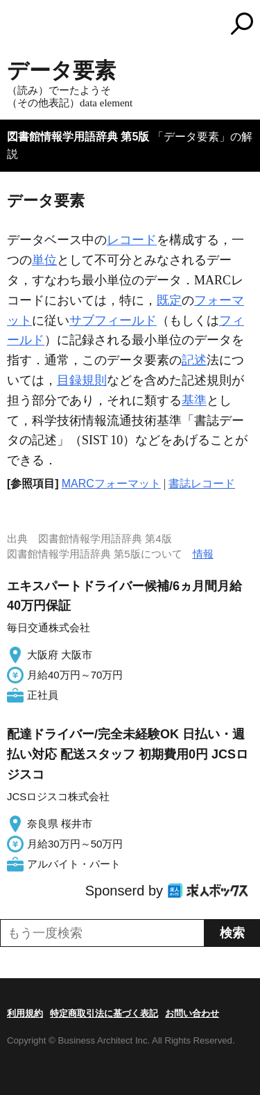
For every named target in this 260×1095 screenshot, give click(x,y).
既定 (169, 300)
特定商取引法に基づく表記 (104, 1013)
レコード (132, 240)
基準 (194, 400)
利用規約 (25, 1013)
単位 (44, 260)
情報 (203, 554)
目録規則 (82, 380)
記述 (194, 360)
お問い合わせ (192, 1013)
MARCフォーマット (111, 483)
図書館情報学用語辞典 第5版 (78, 137)
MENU (17, 25)
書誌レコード (201, 483)
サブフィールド (113, 320)
